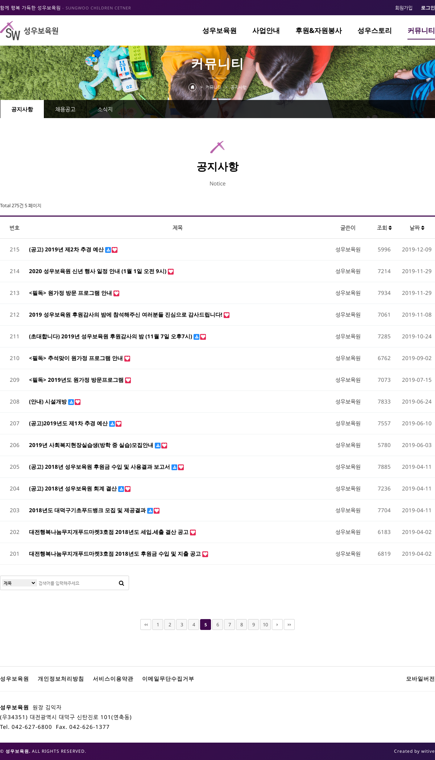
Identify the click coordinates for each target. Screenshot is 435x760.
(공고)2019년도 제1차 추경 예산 (69, 423)
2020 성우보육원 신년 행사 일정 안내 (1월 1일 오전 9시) (98, 271)
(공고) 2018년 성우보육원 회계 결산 (73, 488)
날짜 (417, 227)
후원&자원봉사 (318, 30)
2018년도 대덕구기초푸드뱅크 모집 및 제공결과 (88, 510)
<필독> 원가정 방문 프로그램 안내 (71, 292)
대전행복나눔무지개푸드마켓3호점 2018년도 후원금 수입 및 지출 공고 (115, 553)
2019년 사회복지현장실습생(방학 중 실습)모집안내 (92, 444)
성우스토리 (374, 30)
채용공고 (65, 109)
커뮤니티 (421, 30)
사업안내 (266, 30)
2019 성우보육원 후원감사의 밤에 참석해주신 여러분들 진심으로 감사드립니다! (126, 314)
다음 (277, 624)
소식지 (105, 109)
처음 (145, 624)
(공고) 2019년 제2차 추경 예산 (67, 249)
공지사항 (22, 109)
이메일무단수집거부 (168, 678)
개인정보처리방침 (61, 678)
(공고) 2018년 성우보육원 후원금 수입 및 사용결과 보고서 (100, 466)
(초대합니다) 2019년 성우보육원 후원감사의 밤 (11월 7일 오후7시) (111, 336)
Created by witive (414, 751)
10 (265, 624)
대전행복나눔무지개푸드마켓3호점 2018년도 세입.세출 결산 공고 (109, 531)
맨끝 (289, 624)
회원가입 (404, 7)
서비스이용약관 (113, 678)
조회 (384, 227)
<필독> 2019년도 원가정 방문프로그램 (77, 379)
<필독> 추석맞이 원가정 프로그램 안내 (76, 358)
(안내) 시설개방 (48, 401)
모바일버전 (420, 678)
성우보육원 (219, 30)
